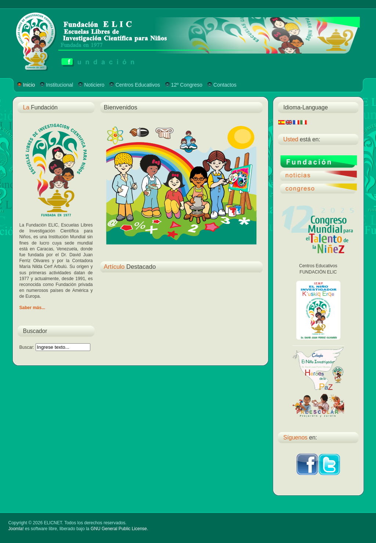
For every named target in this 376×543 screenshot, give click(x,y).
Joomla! (16, 528)
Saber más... (32, 307)
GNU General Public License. (119, 528)
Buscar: (27, 347)
